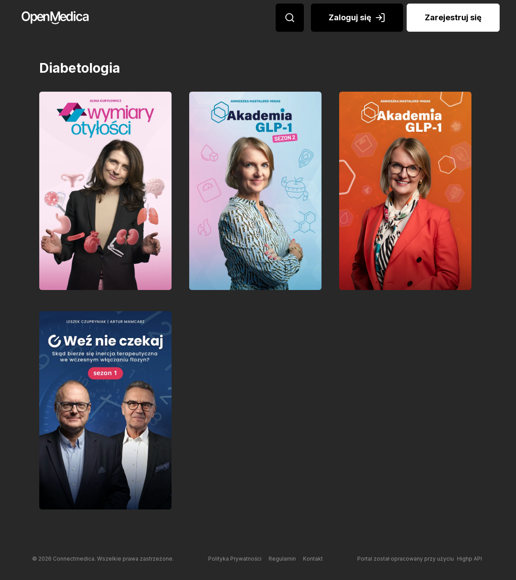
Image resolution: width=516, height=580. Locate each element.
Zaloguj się (357, 17)
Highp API (469, 558)
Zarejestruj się (453, 17)
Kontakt (313, 558)
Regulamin (282, 558)
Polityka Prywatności (235, 558)
